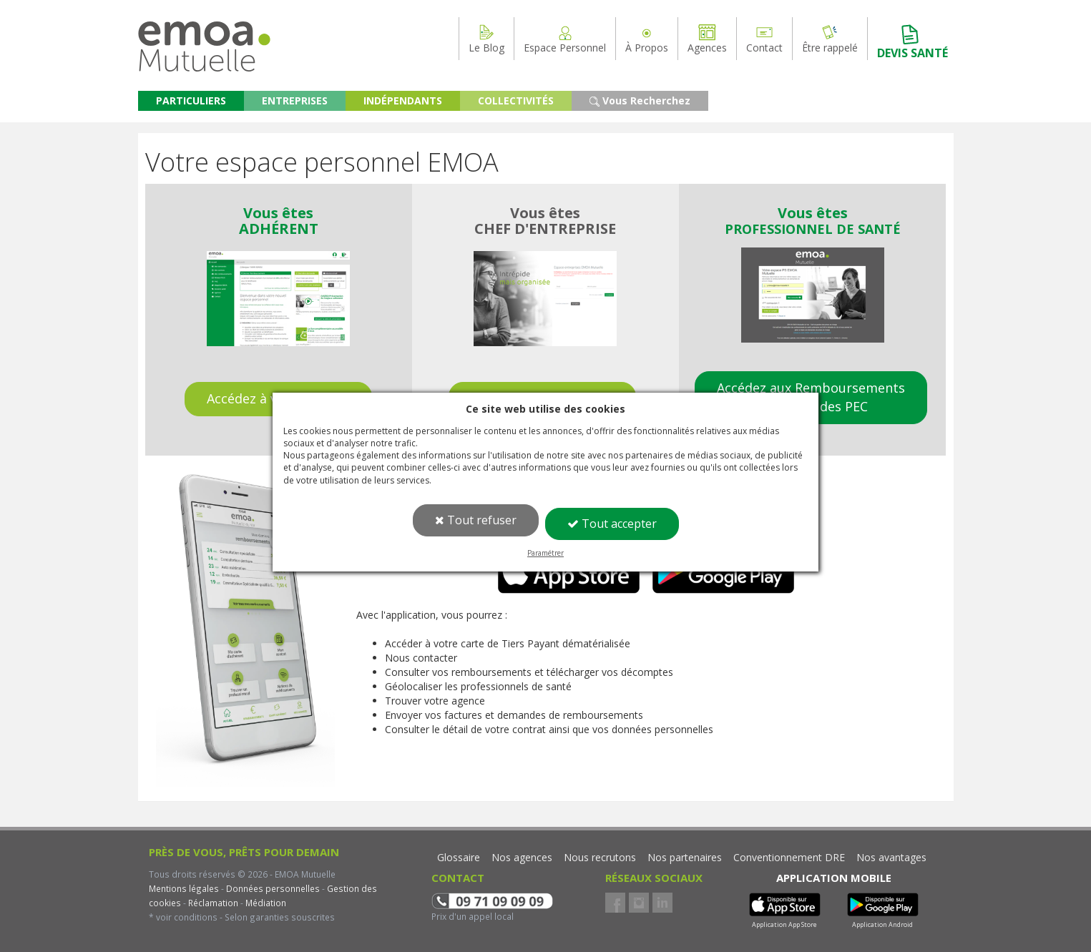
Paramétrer (545, 553)
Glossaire (458, 857)
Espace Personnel (565, 38)
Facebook (615, 903)
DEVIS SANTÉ (912, 42)
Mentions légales (184, 888)
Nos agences (521, 857)
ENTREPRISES (295, 100)
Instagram (639, 903)
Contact (764, 38)
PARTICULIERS (191, 100)
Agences (707, 38)
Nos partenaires (684, 857)
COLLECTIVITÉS (516, 100)
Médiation (264, 902)
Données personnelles (273, 888)
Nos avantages (891, 857)
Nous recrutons (600, 857)
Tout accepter (612, 523)
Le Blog (486, 38)
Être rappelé (830, 38)
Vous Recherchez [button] (639, 100)
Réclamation (212, 902)
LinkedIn (662, 903)
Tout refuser (476, 520)
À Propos (646, 38)
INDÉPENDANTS (402, 100)
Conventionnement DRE (789, 857)
